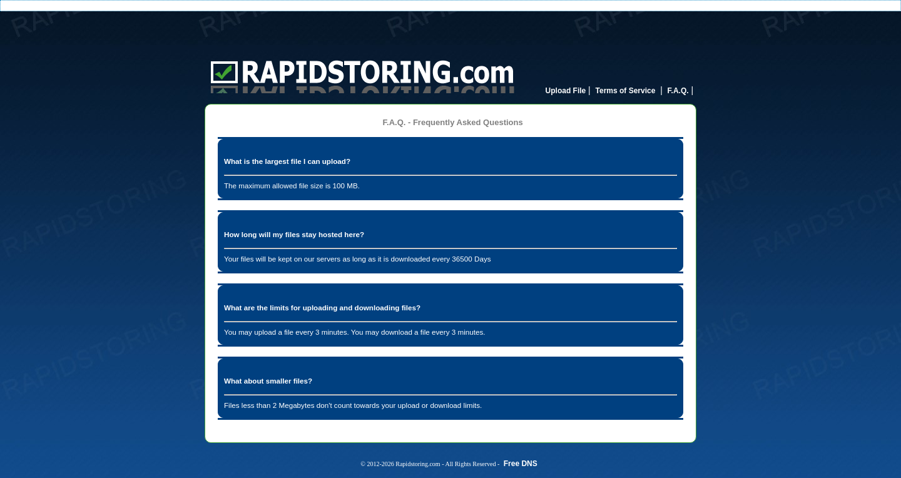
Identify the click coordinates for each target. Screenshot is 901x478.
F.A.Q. (678, 90)
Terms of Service (626, 90)
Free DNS (520, 463)
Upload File (566, 90)
